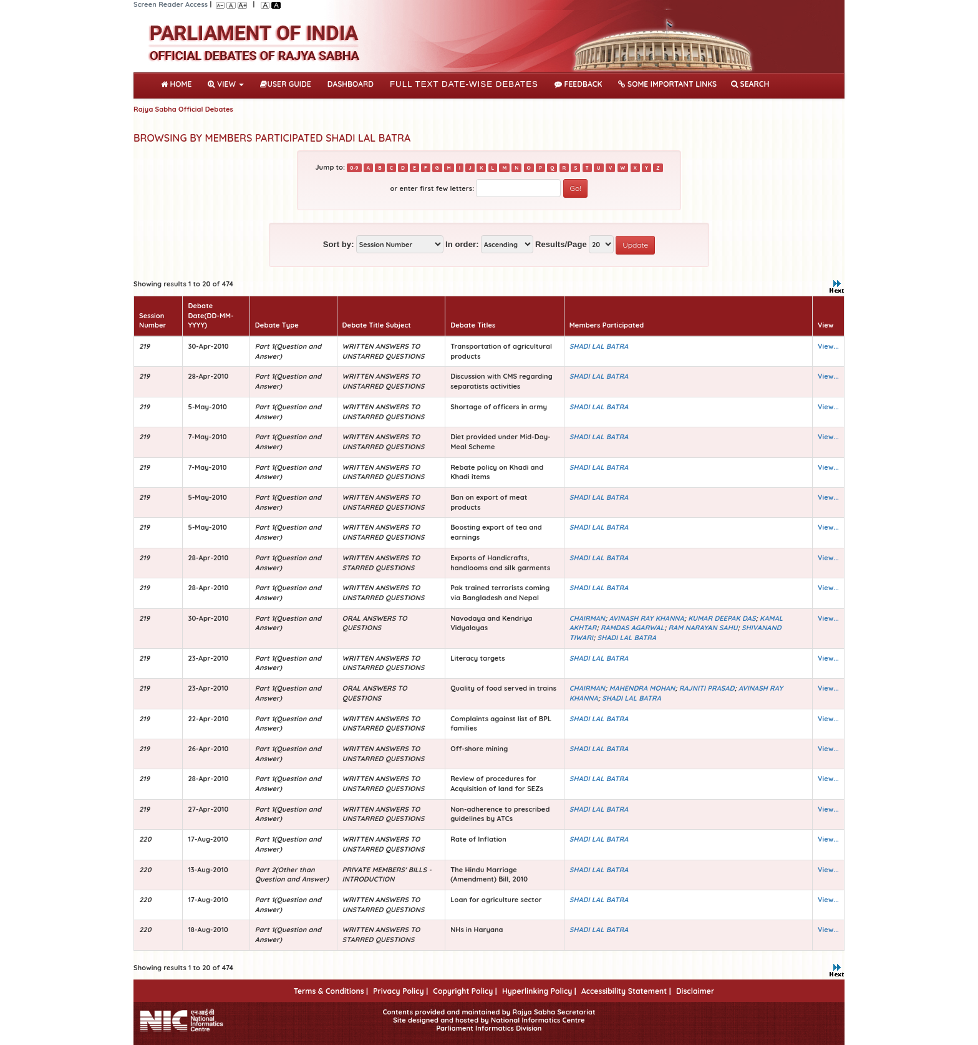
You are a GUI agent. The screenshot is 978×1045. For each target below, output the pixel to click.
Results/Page (561, 244)
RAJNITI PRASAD (707, 688)
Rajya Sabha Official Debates (183, 109)
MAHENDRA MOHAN (642, 688)
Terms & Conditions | (331, 991)
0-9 (354, 168)
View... (828, 346)
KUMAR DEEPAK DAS (721, 618)
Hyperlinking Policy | (539, 991)
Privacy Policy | (400, 991)
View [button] (226, 84)
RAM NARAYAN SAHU (702, 627)
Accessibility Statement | (626, 991)
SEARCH (750, 84)
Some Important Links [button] (667, 84)
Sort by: (338, 244)
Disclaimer (695, 991)
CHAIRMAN (587, 618)
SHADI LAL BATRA (599, 346)
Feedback (578, 84)
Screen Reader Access (170, 4)
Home (178, 83)
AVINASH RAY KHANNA (646, 618)
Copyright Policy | (465, 991)
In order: (462, 244)
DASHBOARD (350, 84)
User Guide (285, 84)
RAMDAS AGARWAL (632, 627)
